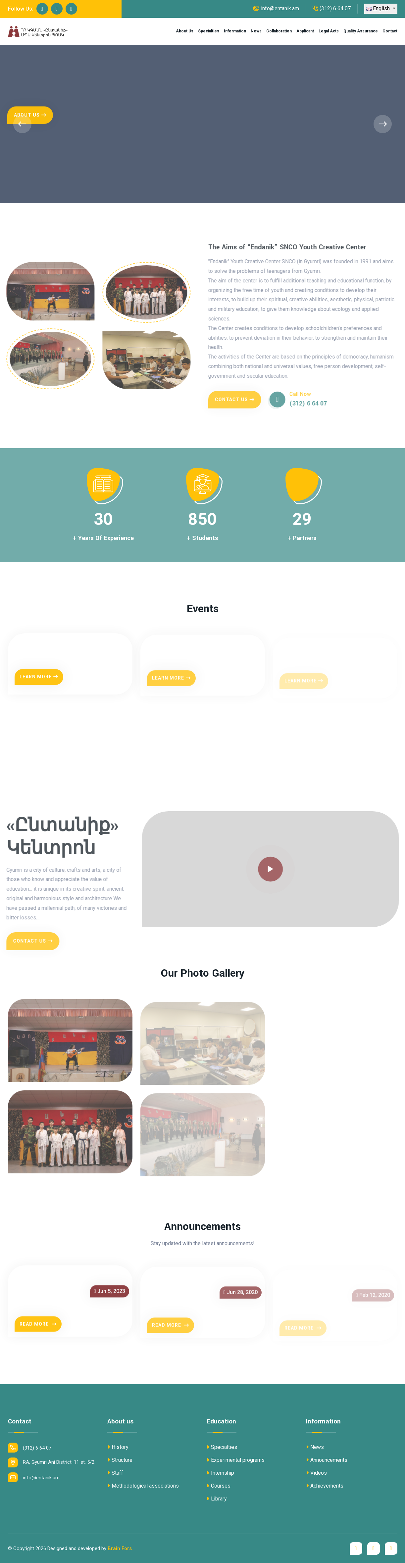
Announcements (326, 1460)
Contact (389, 31)
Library (217, 1499)
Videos (316, 1473)
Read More (38, 1330)
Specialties (208, 31)
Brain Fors (120, 1548)
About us (184, 31)
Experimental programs (236, 1460)
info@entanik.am (276, 8)
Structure (119, 1460)
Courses (218, 1486)
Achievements (324, 1486)
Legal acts (329, 31)
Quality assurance (360, 31)
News (256, 31)
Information (235, 31)
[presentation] (22, 124)
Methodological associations (143, 1486)
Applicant (305, 31)
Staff (115, 1473)
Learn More (39, 683)
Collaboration (279, 31)
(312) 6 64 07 (332, 8)
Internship (220, 1473)
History (117, 1447)
